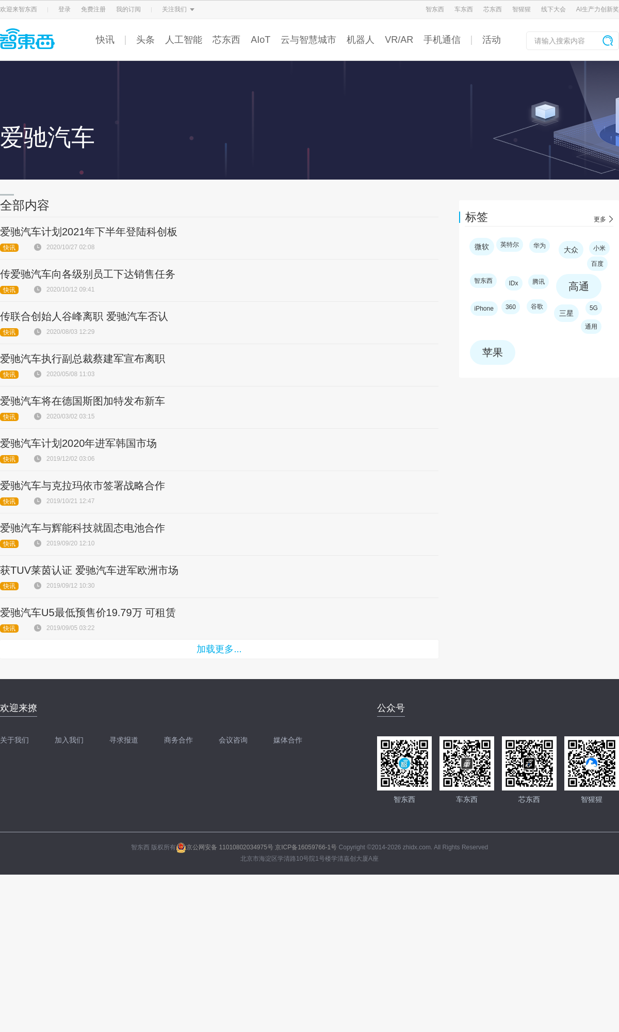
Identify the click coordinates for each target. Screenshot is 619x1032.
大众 (571, 250)
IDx (513, 283)
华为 (539, 245)
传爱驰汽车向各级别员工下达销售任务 (87, 274)
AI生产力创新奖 (597, 9)
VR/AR (399, 40)
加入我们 (69, 740)
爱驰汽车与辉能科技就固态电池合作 (82, 528)
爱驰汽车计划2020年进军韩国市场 (78, 443)
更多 (600, 219)
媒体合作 (287, 740)
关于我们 (14, 740)
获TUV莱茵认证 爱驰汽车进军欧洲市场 (89, 570)
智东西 (435, 9)
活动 (491, 40)
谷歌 (537, 306)
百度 (597, 263)
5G (594, 308)
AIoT (260, 40)
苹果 (492, 352)
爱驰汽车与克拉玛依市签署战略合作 (82, 485)
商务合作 (178, 740)
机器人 (360, 40)
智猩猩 (521, 9)
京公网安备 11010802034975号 (224, 847)
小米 (599, 248)
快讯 (105, 40)
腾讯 (538, 281)
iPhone (484, 308)
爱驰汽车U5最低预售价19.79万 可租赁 (88, 612)
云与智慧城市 (308, 40)
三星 (566, 313)
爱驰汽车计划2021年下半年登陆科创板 (89, 231)
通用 (591, 326)
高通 (578, 286)
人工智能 (183, 40)
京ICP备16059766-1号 (306, 847)
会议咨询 (233, 740)
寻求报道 (123, 740)
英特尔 (509, 244)
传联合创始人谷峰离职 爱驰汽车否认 (84, 316)
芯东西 (492, 9)
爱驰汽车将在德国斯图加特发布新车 (82, 401)
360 (511, 307)
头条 (145, 40)
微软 (482, 247)
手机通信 (442, 40)
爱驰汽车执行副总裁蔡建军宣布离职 (82, 358)
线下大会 (553, 9)
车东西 (463, 9)
